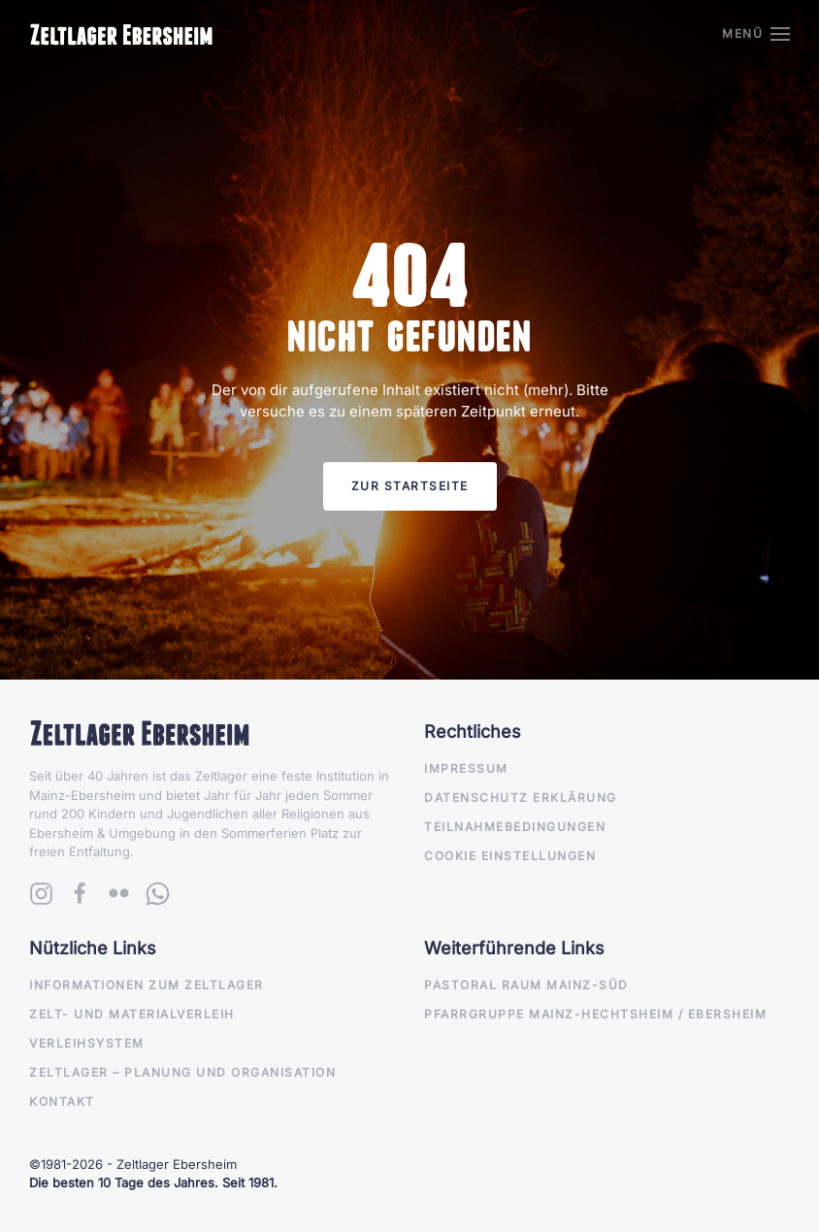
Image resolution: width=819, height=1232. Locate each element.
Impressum (466, 768)
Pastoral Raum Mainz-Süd (526, 985)
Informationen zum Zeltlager (146, 985)
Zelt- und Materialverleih (132, 1014)
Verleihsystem (87, 1043)
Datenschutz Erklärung (520, 797)
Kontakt (62, 1101)
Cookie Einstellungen (510, 856)
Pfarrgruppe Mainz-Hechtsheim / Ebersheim (595, 1014)
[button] (756, 34)
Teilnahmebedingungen (515, 826)
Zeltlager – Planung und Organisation (182, 1072)
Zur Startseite (410, 486)
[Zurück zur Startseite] (121, 34)
